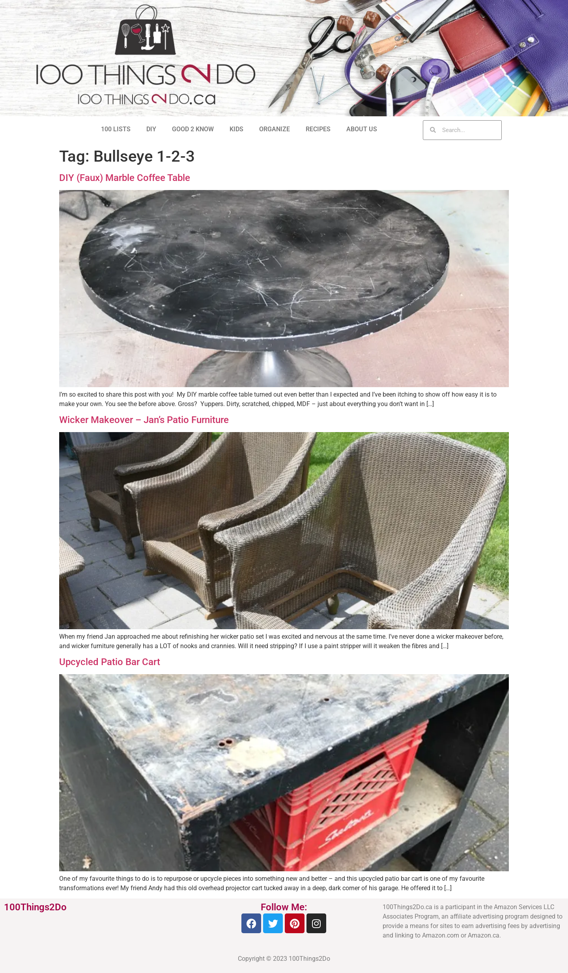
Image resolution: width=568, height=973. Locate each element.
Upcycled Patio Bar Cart (109, 661)
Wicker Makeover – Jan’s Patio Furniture (144, 419)
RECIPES (318, 129)
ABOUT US (361, 129)
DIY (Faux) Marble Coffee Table (124, 177)
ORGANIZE (274, 129)
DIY (151, 129)
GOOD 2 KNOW (193, 129)
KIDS (236, 129)
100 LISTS (116, 129)
